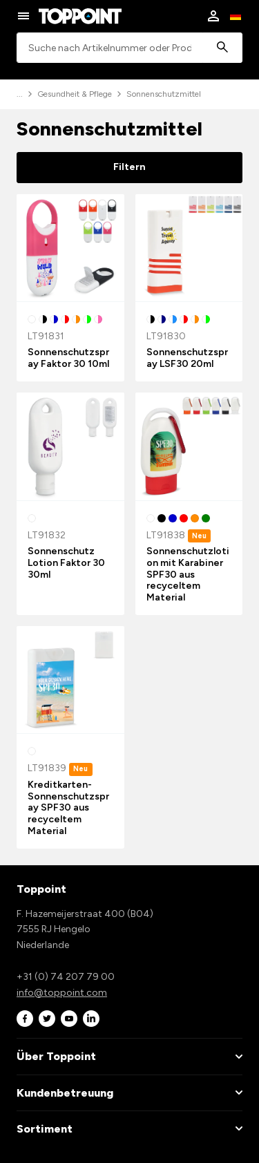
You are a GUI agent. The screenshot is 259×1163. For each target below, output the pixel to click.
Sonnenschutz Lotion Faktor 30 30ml (66, 562)
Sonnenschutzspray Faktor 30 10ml (68, 358)
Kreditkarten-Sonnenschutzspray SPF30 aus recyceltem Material (68, 808)
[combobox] (129, 48)
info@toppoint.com (62, 993)
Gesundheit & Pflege (74, 94)
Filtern (129, 167)
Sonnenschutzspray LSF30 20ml (187, 358)
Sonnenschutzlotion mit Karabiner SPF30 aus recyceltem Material (187, 574)
